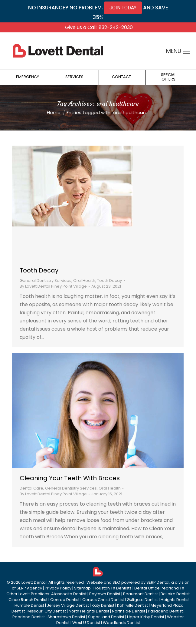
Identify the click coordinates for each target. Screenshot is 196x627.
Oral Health (84, 280)
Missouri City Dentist (47, 611)
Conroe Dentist (65, 599)
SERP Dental (157, 582)
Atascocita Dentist (69, 594)
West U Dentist (86, 622)
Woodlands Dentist (121, 622)
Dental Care (31, 488)
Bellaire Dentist (175, 594)
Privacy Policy (58, 588)
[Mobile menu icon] (186, 51)
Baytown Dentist (104, 594)
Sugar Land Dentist (106, 617)
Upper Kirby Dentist (145, 617)
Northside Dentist (128, 611)
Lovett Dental (34, 582)
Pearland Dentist (28, 617)
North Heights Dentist (89, 611)
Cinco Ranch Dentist (27, 599)
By (53, 286)
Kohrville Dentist (132, 605)
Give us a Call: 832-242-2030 (99, 27)
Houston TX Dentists (112, 588)
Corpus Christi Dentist (103, 599)
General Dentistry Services (45, 280)
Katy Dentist (103, 605)
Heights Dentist (175, 599)
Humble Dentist (29, 605)
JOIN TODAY (122, 8)
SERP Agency (29, 588)
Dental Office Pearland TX (159, 588)
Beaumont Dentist (140, 594)
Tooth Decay (39, 270)
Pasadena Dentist (165, 611)
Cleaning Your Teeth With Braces (70, 478)
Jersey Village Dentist (68, 605)
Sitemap (82, 588)
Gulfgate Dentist (142, 599)
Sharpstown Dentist (66, 617)
